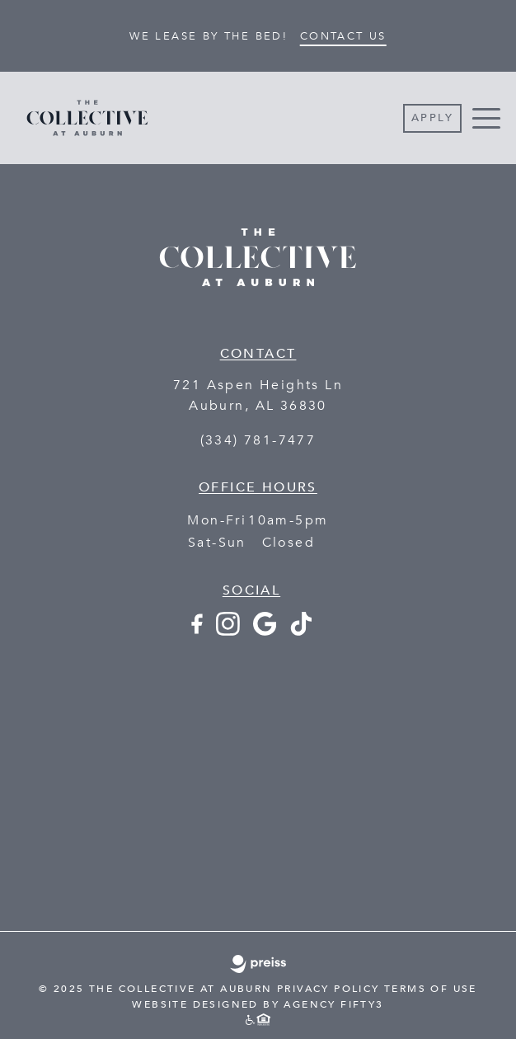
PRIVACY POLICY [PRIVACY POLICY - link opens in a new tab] (328, 988)
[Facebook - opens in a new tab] (196, 632)
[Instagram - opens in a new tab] (228, 632)
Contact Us (343, 36)
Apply (432, 117)
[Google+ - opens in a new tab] (264, 632)
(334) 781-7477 (258, 440)
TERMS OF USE (430, 988)
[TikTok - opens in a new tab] (301, 632)
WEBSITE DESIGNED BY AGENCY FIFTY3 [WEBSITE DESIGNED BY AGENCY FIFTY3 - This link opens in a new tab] (257, 1004)
